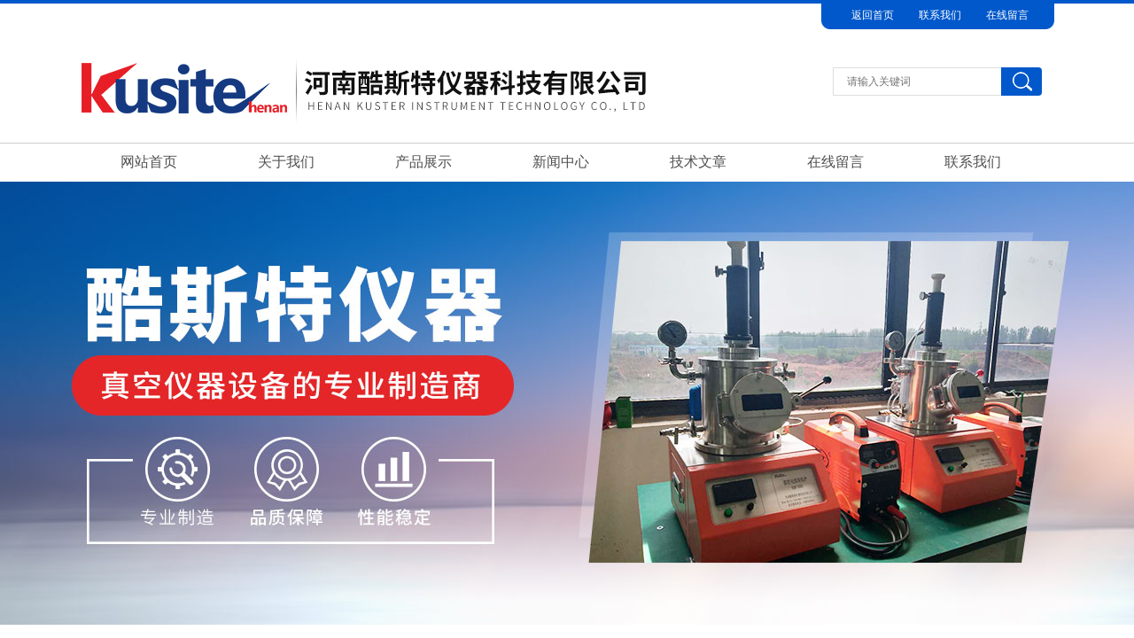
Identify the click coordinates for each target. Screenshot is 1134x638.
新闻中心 (560, 161)
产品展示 (423, 161)
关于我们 (286, 161)
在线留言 (1007, 15)
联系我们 (940, 15)
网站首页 (148, 161)
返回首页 (872, 15)
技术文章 (698, 161)
